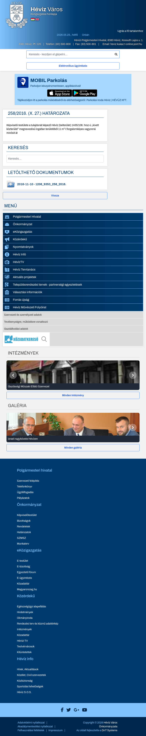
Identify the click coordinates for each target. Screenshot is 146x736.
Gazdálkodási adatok (16, 328)
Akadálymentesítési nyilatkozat (35, 726)
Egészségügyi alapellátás (31, 606)
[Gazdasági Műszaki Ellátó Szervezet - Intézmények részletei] (73, 386)
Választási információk (23, 292)
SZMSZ (21, 538)
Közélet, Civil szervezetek (31, 675)
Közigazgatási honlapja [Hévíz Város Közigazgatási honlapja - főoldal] (46, 11)
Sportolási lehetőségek (30, 686)
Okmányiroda (25, 618)
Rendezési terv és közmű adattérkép (37, 623)
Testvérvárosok (26, 646)
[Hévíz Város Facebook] (61, 710)
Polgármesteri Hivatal (23, 217)
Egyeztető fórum (26, 572)
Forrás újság (17, 299)
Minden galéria (73, 447)
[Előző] (13, 375)
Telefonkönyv (24, 486)
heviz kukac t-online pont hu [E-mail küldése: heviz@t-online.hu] (126, 44)
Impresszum (55, 730)
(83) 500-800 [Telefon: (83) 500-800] (63, 44)
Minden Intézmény (73, 395)
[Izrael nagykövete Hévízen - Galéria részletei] (73, 439)
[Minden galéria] (73, 447)
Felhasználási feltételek (31, 730)
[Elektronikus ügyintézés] (73, 66)
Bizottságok (24, 520)
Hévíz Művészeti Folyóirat (25, 307)
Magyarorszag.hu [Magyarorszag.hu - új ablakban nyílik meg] (27, 589)
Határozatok (24, 532)
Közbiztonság (25, 680)
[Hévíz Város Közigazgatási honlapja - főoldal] (16, 15)
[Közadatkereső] (73, 339)
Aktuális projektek (20, 277)
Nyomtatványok (19, 247)
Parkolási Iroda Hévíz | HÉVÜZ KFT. (106, 100)
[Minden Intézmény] (73, 395)
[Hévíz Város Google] (75, 710)
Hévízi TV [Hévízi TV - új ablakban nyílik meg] (22, 640)
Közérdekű (16, 239)
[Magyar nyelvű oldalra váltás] (33, 19)
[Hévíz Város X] (67, 710)
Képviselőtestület (27, 515)
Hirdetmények (25, 612)
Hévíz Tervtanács (20, 270)
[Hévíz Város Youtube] (83, 710)
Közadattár (23, 583)
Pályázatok (23, 498)
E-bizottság (23, 566)
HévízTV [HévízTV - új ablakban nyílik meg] (14, 262)
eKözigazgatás (18, 232)
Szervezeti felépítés (28, 480)
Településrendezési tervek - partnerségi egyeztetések (43, 284)
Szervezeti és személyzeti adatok (23, 314)
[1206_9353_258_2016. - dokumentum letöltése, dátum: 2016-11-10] (55, 184)
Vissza (55, 195)
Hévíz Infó (15, 254)
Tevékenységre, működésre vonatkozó (26, 321)
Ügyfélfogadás (25, 492)
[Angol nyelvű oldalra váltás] (37, 19)
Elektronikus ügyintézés (73, 65)
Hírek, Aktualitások (27, 669)
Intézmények (24, 629)
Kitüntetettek (24, 652)
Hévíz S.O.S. (24, 692)
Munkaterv (23, 543)
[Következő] (133, 375)
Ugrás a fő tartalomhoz (130, 31)
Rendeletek (23, 526)
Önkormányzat (18, 224)
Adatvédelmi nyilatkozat (31, 722)
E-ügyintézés (24, 578)
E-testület (22, 560)
